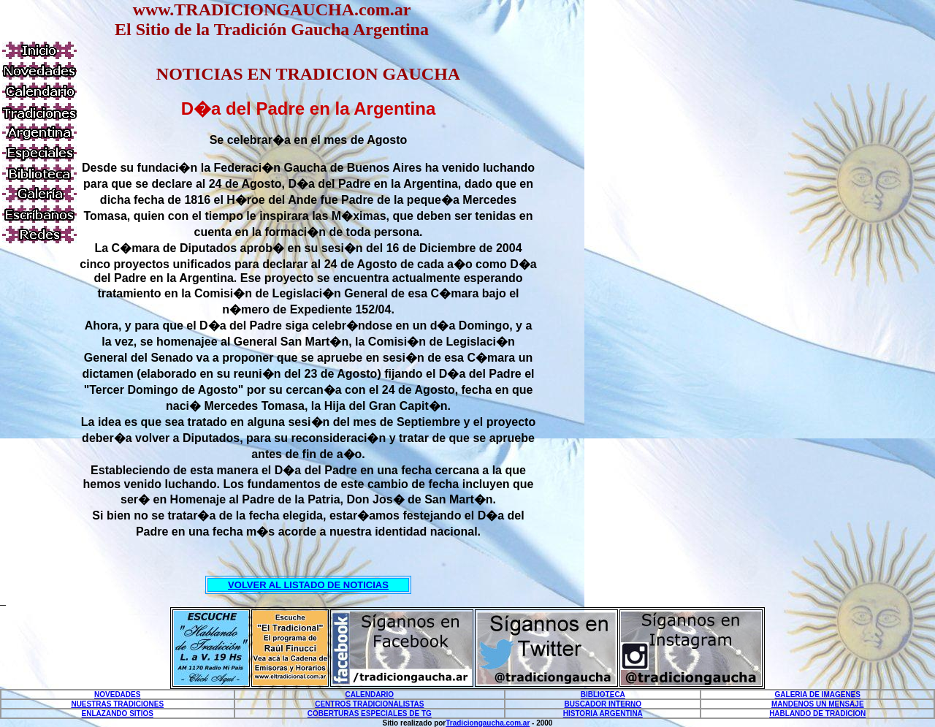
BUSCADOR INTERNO (603, 704)
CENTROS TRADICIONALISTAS (369, 704)
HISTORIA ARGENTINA (603, 713)
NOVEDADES (117, 694)
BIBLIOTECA (603, 694)
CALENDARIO (369, 694)
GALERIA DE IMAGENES (817, 694)
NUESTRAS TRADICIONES (117, 704)
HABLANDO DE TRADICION (817, 713)
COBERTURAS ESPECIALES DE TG (370, 713)
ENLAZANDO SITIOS (117, 713)
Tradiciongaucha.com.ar (488, 723)
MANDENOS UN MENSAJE (817, 704)
